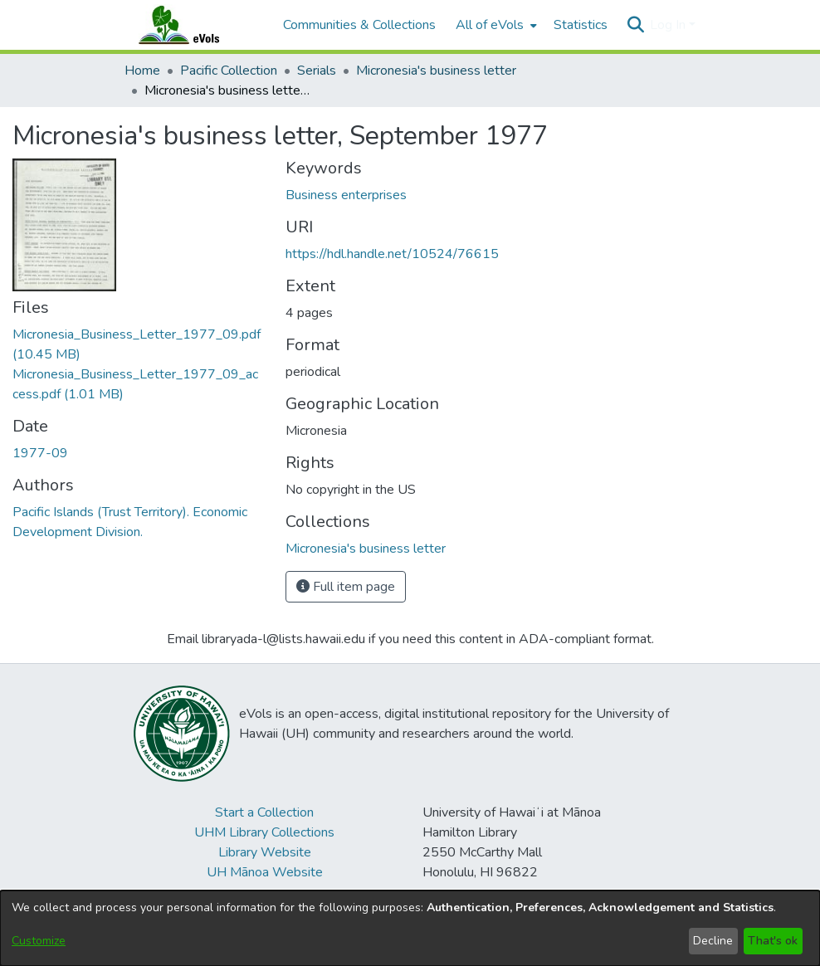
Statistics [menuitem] (581, 25)
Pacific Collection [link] (228, 70)
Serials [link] (316, 70)
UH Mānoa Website (265, 872)
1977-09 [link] (40, 453)
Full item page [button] (345, 587)
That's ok (773, 941)
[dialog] (410, 928)
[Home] (195, 25)
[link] (366, 548)
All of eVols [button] (490, 25)
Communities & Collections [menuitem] (359, 25)
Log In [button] (669, 25)
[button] (635, 25)
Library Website (264, 852)
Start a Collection (264, 812)
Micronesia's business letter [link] (436, 70)
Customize (39, 941)
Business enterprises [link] (346, 195)
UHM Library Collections (264, 832)
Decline (713, 941)
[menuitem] (494, 25)
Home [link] (142, 70)
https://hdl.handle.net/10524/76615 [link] (392, 254)
